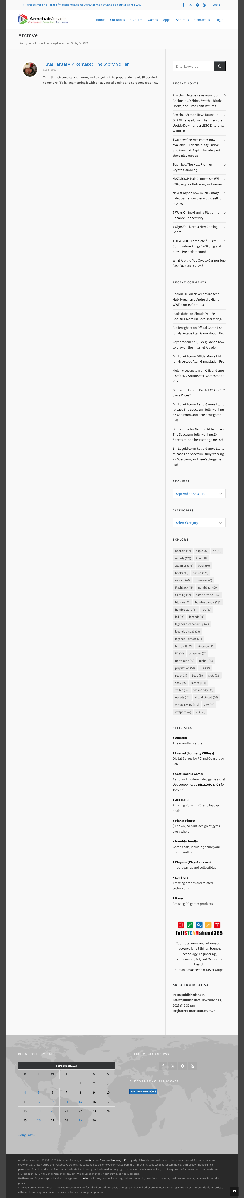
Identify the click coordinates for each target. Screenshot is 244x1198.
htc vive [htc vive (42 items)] (182, 602)
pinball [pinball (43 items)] (206, 661)
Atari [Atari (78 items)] (202, 558)
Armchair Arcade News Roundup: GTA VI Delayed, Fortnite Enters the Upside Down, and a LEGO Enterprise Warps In (198, 122)
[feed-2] (205, 5)
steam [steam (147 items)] (198, 683)
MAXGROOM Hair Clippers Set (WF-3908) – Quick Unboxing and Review (198, 181)
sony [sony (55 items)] (181, 683)
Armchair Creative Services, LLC (107, 1160)
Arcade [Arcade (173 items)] (183, 558)
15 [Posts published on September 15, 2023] (80, 1102)
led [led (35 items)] (179, 617)
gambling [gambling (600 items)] (208, 587)
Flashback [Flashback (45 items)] (184, 587)
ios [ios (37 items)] (206, 610)
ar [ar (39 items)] (217, 551)
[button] (220, 66)
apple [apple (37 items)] (202, 551)
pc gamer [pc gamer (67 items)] (198, 653)
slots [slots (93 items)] (214, 675)
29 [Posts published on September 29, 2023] (80, 1120)
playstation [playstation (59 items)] (185, 668)
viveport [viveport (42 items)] (183, 712)
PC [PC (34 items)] (179, 653)
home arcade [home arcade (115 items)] (208, 595)
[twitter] (191, 4)
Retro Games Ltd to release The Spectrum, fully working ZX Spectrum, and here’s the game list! (199, 434)
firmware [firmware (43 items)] (203, 580)
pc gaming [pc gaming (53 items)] (184, 661)
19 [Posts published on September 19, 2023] (39, 1111)
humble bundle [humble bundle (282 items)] (208, 602)
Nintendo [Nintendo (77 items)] (205, 646)
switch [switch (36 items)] (182, 690)
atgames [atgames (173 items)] (184, 566)
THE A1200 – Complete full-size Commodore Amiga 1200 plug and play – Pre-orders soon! (197, 246)
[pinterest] (198, 5)
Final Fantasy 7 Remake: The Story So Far (86, 64)
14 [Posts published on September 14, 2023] (66, 1102)
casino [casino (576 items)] (200, 573)
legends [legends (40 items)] (196, 617)
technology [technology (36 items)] (203, 690)
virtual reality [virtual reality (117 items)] (187, 705)
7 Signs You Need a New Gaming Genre (195, 229)
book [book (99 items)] (204, 566)
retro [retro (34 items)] (181, 675)
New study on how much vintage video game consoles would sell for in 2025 (198, 198)
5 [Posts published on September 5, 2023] (39, 1092)
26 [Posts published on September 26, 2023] (39, 1120)
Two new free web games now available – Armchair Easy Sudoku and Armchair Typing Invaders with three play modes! (197, 147)
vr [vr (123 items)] (200, 712)
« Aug (22, 1135)
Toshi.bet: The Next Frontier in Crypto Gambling (194, 167)
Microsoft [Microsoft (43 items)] (184, 646)
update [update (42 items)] (182, 697)
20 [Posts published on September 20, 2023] (52, 1111)
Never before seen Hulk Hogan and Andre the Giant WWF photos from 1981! (196, 299)
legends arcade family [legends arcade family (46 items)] (192, 624)
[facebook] (184, 5)
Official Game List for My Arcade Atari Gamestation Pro (198, 376)
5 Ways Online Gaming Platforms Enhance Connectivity (196, 215)
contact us (87, 1178)
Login (218, 5)
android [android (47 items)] (183, 551)
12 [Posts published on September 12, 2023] (39, 1102)
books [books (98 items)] (181, 573)
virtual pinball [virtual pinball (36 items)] (206, 697)
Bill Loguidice (182, 356)
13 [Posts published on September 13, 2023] (52, 1102)
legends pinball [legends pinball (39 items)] (187, 631)
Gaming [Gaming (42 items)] (183, 595)
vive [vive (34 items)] (209, 705)
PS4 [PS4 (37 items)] (205, 668)
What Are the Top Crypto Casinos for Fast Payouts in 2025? (198, 263)
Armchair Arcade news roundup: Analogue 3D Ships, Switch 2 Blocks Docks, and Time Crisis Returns (197, 100)
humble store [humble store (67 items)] (186, 610)
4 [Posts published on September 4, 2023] (25, 1092)
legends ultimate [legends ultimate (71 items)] (188, 639)
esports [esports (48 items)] (182, 580)
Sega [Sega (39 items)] (198, 675)
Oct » (31, 1135)
